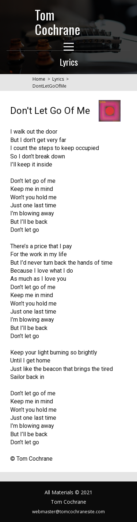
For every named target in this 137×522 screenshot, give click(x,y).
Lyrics (58, 79)
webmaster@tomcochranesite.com (68, 511)
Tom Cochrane (57, 22)
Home (39, 79)
